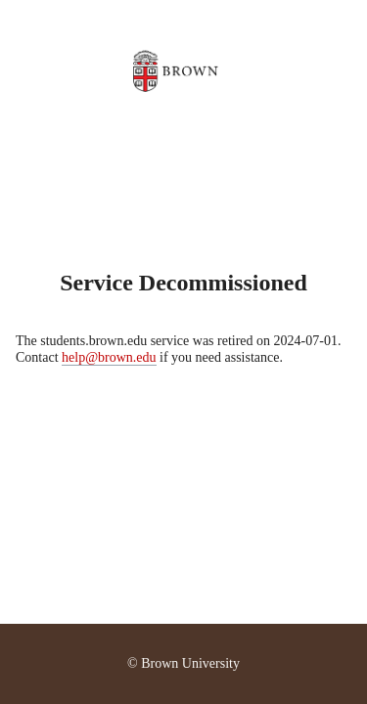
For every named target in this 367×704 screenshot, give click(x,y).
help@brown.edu (109, 357)
